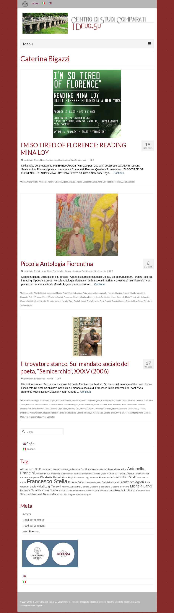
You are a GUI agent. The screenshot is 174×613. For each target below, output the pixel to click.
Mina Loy (101, 182)
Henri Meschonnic (129, 405)
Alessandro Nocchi (54, 293)
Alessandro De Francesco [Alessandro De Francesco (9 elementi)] (36, 469)
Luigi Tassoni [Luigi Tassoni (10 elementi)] (52, 486)
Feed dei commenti (34, 525)
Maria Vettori (130, 297)
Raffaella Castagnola (67, 413)
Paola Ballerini (80, 301)
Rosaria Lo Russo (114, 182)
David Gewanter (128, 401)
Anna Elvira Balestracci (72, 293)
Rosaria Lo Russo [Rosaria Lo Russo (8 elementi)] (124, 490)
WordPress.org (31, 531)
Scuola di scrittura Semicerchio (72, 160)
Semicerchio (100, 271)
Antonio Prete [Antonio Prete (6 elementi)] (42, 473)
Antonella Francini (46, 182)
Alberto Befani (40, 293)
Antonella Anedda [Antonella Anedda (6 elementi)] (117, 469)
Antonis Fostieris (79, 401)
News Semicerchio (48, 160)
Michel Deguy (133, 409)
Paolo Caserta (93, 301)
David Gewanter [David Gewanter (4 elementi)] (142, 474)
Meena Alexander (119, 409)
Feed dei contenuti (33, 519)
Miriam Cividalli (26, 301)
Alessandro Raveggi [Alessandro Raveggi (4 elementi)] (62, 469)
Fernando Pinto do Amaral (37, 405)
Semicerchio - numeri (43, 379)
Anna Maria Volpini (30, 182)
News (36, 160)
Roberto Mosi (131, 301)
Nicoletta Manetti (54, 301)
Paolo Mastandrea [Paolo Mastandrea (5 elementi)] (76, 490)
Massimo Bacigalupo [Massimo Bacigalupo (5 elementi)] (100, 486)
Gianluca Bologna (87, 297)
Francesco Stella (56, 405)
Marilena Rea (73, 409)
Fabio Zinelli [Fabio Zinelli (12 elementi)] (128, 477)
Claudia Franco (75, 182)
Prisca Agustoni (36, 413)
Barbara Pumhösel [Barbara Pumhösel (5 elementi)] (83, 473)
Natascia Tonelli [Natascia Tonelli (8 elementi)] (29, 490)
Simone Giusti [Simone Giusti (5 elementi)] (143, 490)
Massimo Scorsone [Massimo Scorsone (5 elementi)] (120, 486)
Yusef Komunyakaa (33, 417)
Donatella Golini (27, 297)
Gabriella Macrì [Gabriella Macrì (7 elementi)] (110, 482)
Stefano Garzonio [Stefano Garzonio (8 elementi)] (52, 494)
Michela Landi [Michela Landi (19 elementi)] (141, 486)
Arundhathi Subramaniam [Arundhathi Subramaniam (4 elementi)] (62, 474)
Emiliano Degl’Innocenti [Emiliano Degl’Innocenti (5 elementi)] (86, 477)
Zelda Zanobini (128, 182)
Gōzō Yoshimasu (86, 405)
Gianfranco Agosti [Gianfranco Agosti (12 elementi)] (131, 482)
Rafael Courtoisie (50, 413)
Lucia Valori (62, 409)
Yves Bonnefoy (48, 417)
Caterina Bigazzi (61, 182)
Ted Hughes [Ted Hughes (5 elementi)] (69, 494)
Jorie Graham (51, 409)
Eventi (37, 271)
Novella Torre (67, 301)
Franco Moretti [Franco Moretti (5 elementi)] (94, 482)
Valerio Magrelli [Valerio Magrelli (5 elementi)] (83, 494)
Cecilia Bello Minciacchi (111, 401)
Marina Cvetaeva (87, 409)
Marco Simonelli (117, 297)
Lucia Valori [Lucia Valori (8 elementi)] (36, 486)
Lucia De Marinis (103, 297)
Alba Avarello (27, 293)
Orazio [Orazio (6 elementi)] (62, 490)
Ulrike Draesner (122, 413)
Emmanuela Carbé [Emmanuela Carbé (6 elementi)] (109, 477)
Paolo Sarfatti (105, 301)
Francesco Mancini (71, 297)
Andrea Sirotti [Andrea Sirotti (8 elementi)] (79, 469)
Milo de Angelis (143, 297)
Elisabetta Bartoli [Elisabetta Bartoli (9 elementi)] (50, 477)
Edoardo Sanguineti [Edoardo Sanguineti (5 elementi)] (30, 477)
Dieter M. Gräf (142, 401)
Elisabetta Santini (90, 182)
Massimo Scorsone (103, 409)
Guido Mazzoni (100, 405)
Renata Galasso (118, 301)
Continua (118, 173)
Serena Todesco (83, 413)
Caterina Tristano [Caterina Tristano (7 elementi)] (116, 473)
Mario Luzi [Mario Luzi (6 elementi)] (67, 486)
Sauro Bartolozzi (145, 301)
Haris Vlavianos (114, 405)
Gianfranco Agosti (71, 405)
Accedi (27, 514)
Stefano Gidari (26, 305)
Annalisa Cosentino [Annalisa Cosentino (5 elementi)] (97, 469)
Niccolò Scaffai (40, 301)
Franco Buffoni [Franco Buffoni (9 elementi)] (77, 482)
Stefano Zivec (109, 413)
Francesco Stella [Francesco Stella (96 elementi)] (47, 481)
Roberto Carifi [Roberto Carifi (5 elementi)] (107, 490)
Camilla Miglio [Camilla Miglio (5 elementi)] (99, 473)
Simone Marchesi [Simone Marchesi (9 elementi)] (31, 494)
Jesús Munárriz (38, 409)
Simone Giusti (97, 413)
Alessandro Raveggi (30, 401)
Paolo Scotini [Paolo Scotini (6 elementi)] (92, 490)
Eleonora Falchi (41, 297)
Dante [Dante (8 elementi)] (130, 473)
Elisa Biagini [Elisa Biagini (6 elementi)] (68, 477)
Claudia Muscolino (137, 293)
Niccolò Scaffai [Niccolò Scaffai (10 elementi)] (48, 490)
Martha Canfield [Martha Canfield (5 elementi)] (81, 486)
